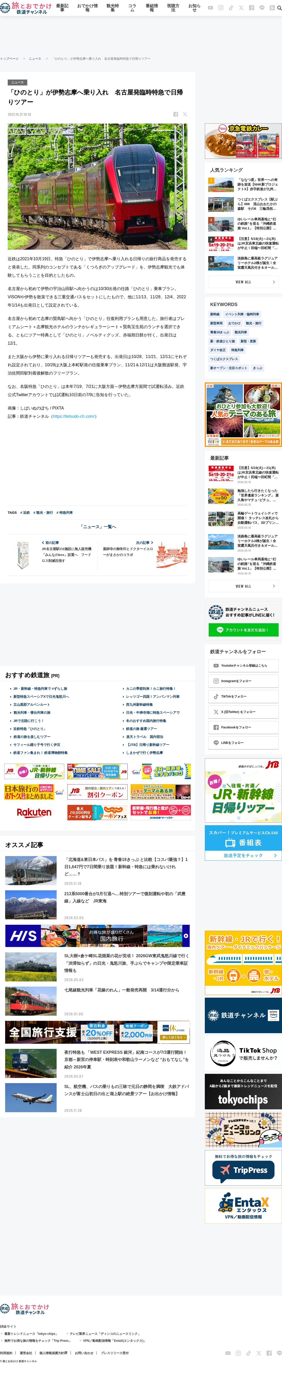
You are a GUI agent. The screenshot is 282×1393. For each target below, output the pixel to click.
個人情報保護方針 (51, 1353)
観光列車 (241, 332)
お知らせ (194, 8)
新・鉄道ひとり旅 (222, 341)
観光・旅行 (253, 323)
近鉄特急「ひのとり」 (30, 728)
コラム (132, 8)
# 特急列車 (65, 512)
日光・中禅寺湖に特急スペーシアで (153, 712)
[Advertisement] (141, 36)
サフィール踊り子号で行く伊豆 (36, 744)
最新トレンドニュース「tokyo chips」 (31, 1334)
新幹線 (214, 314)
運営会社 (26, 1353)
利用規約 (6, 1353)
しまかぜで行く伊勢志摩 (144, 752)
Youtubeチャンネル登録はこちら (240, 665)
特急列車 (237, 350)
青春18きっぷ (219, 332)
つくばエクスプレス (224, 359)
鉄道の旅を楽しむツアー (31, 736)
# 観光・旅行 (43, 512)
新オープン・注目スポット (228, 368)
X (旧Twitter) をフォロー (234, 712)
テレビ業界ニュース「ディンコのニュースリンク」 (105, 1334)
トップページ (9, 58)
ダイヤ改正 (218, 350)
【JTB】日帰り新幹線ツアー (148, 744)
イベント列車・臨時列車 (242, 314)
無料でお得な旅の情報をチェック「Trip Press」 (38, 1341)
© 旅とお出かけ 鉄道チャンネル (18, 1361)
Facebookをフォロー (232, 727)
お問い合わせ (84, 1353)
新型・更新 (248, 341)
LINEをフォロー (229, 742)
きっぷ (257, 368)
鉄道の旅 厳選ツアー (141, 728)
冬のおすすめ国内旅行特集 (146, 720)
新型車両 (216, 323)
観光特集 (113, 8)
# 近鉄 (25, 512)
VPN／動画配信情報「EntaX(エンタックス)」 (115, 1341)
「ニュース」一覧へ (97, 526)
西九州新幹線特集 (139, 704)
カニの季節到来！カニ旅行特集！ (151, 688)
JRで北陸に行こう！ (29, 720)
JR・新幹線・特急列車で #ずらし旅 (40, 688)
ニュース (35, 58)
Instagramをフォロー (232, 681)
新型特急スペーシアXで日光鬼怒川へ (41, 696)
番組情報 (152, 8)
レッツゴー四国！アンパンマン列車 (153, 696)
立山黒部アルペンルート (31, 704)
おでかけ (234, 323)
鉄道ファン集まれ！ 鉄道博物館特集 (40, 752)
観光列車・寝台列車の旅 (31, 712)
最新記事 (62, 8)
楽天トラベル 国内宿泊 (144, 736)
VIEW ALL (243, 281)
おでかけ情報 (87, 8)
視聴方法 (173, 8)
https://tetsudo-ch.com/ (74, 416)
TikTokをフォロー (230, 696)
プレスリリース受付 (115, 1353)
